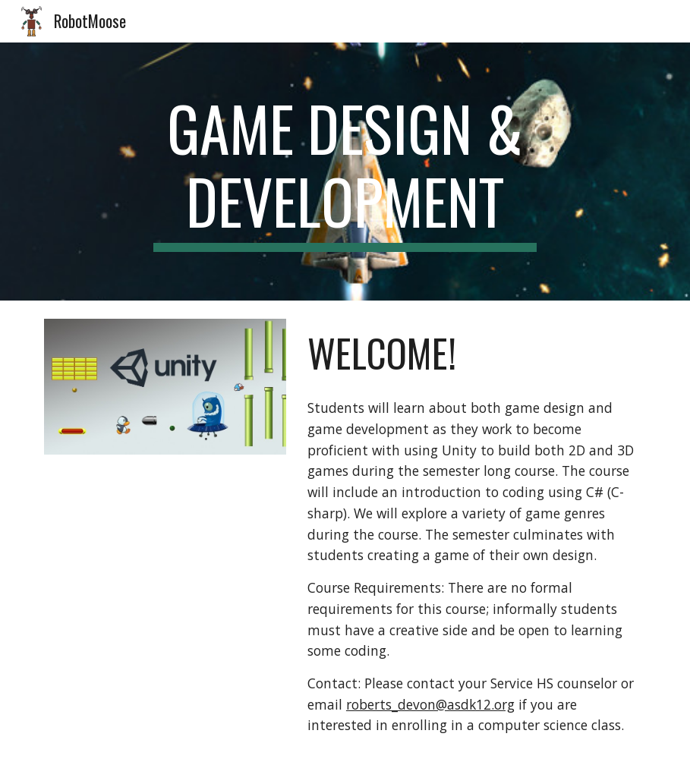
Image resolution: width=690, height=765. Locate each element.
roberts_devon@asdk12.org (430, 704)
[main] (345, 171)
